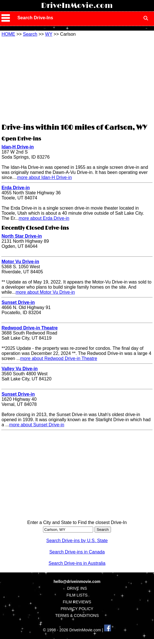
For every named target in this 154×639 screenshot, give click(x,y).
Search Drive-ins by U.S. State (77, 540)
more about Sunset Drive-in (36, 424)
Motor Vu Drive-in (20, 261)
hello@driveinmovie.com (77, 581)
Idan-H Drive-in (17, 146)
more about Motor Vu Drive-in (45, 292)
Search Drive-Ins (35, 17)
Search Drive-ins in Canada (77, 551)
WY (48, 34)
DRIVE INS (77, 588)
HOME (8, 34)
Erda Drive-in (15, 187)
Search (30, 34)
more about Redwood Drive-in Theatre (58, 358)
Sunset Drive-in (18, 302)
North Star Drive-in (21, 236)
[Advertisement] (77, 79)
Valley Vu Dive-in (19, 368)
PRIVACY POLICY (77, 608)
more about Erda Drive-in (44, 218)
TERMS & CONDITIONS (77, 615)
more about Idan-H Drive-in (44, 177)
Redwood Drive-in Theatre (29, 327)
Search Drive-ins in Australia (77, 563)
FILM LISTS (77, 595)
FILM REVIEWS (77, 602)
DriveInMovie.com (77, 5)
